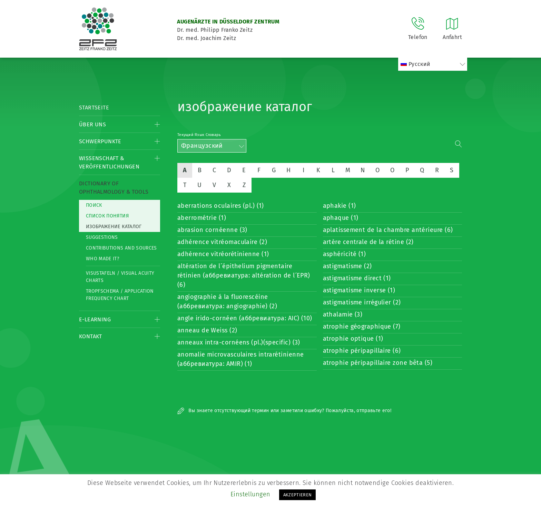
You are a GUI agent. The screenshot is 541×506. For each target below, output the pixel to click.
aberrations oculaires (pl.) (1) (220, 206)
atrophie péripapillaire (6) (362, 350)
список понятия (107, 216)
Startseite (94, 107)
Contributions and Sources (121, 248)
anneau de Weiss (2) (207, 330)
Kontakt (90, 336)
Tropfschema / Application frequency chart (120, 294)
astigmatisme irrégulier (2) (362, 302)
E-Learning (95, 319)
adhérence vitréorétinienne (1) (223, 254)
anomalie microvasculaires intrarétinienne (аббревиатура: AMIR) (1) (240, 359)
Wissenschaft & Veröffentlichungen (109, 162)
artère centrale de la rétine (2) (368, 242)
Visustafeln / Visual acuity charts (120, 276)
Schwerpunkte (100, 141)
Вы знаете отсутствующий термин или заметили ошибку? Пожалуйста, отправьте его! (284, 410)
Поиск (94, 205)
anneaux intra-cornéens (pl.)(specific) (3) (238, 342)
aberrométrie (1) (201, 218)
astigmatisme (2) (347, 266)
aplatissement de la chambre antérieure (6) (388, 230)
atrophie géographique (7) (362, 326)
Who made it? (102, 259)
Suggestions (102, 237)
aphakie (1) (339, 206)
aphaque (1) (340, 218)
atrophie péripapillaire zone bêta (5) (378, 363)
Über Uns (92, 124)
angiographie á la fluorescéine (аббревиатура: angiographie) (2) (227, 301)
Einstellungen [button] (250, 494)
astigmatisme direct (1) (357, 278)
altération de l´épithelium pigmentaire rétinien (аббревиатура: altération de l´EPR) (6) (243, 275)
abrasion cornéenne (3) (212, 230)
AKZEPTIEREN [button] (297, 494)
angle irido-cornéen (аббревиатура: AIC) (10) (244, 318)
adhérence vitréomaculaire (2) (222, 242)
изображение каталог (114, 227)
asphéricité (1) (344, 254)
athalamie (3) (343, 314)
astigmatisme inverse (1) (359, 290)
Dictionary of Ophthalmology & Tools (113, 187)
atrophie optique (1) (353, 338)
